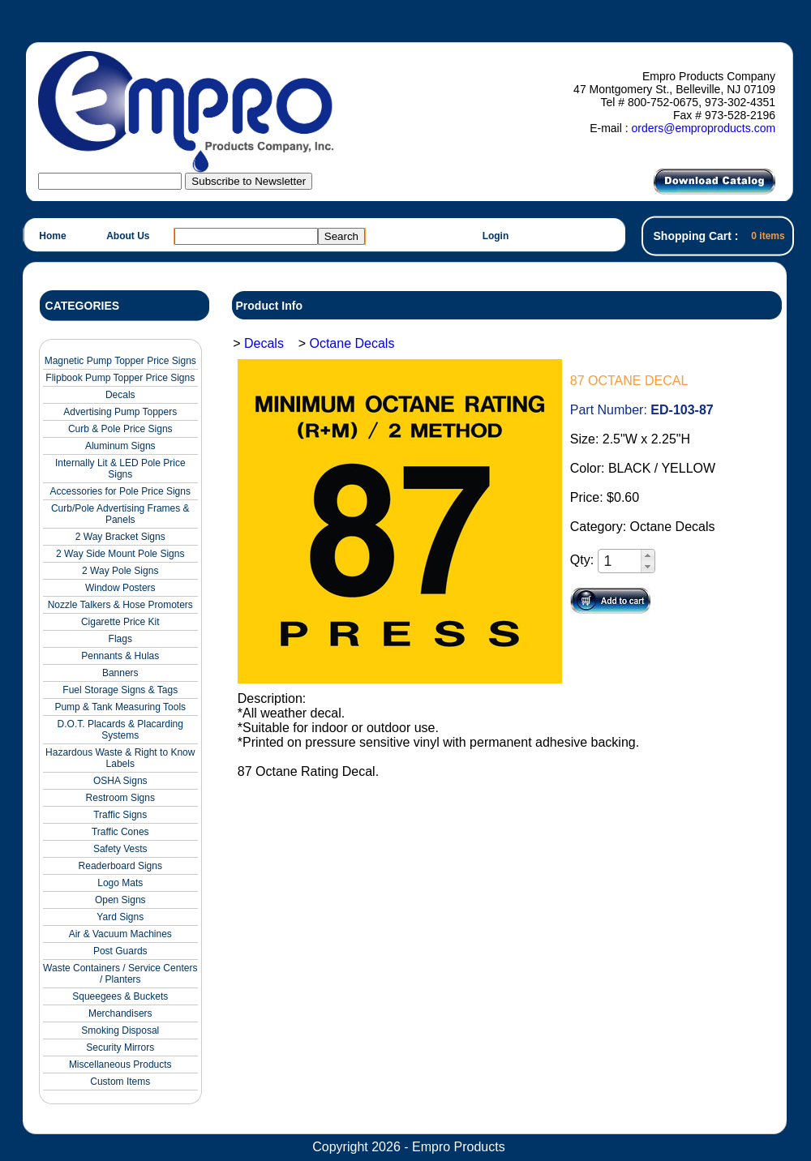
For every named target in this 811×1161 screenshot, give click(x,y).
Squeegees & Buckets (120, 996)
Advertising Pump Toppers (120, 412)
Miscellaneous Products (120, 1064)
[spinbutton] (620, 561)
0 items (767, 236)
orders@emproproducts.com (703, 128)
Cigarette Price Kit (120, 622)
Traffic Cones (120, 832)
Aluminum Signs (120, 446)
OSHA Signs (120, 780)
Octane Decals (351, 343)
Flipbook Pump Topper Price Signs (120, 377)
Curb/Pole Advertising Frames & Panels (120, 514)
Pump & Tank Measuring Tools (120, 707)
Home (52, 236)
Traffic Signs (120, 814)
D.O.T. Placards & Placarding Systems (120, 729)
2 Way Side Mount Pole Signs (120, 553)
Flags (120, 639)
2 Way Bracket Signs (120, 536)
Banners (120, 673)
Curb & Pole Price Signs (120, 429)
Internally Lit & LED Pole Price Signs (120, 468)
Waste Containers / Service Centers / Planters (120, 973)
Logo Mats (120, 883)
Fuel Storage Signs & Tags (120, 690)
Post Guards (120, 951)
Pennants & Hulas (120, 656)
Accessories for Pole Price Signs (120, 491)
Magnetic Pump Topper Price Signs (120, 360)
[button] (647, 555)
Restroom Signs (120, 797)
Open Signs (120, 900)
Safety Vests (120, 849)
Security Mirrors (120, 1047)
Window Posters (120, 587)
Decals (120, 395)
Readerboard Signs (120, 866)
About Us (127, 236)
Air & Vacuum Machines (120, 934)
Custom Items (120, 1081)
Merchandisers (120, 1013)
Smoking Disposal (120, 1030)
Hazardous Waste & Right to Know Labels (120, 758)
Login (496, 236)
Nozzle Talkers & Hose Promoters (120, 604)
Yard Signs (120, 917)
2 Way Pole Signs (120, 570)
